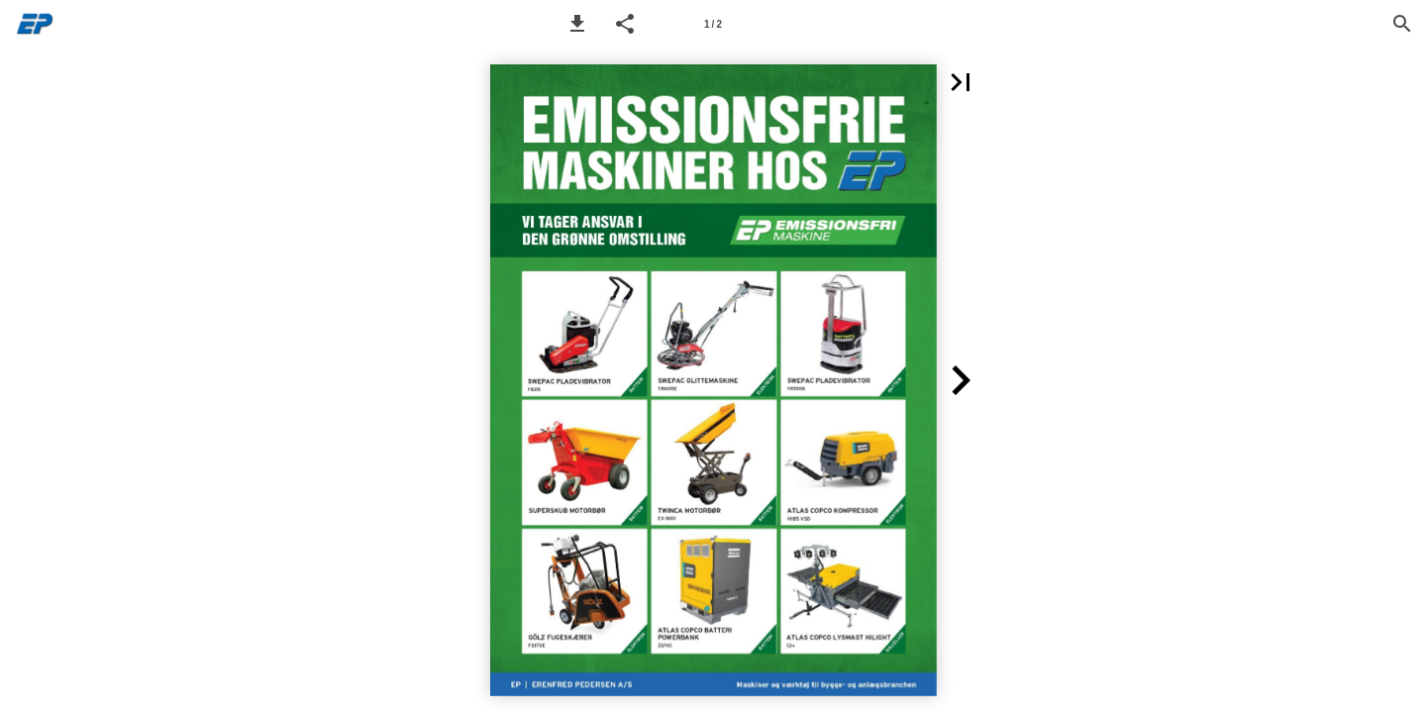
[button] (577, 24)
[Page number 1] (713, 24)
